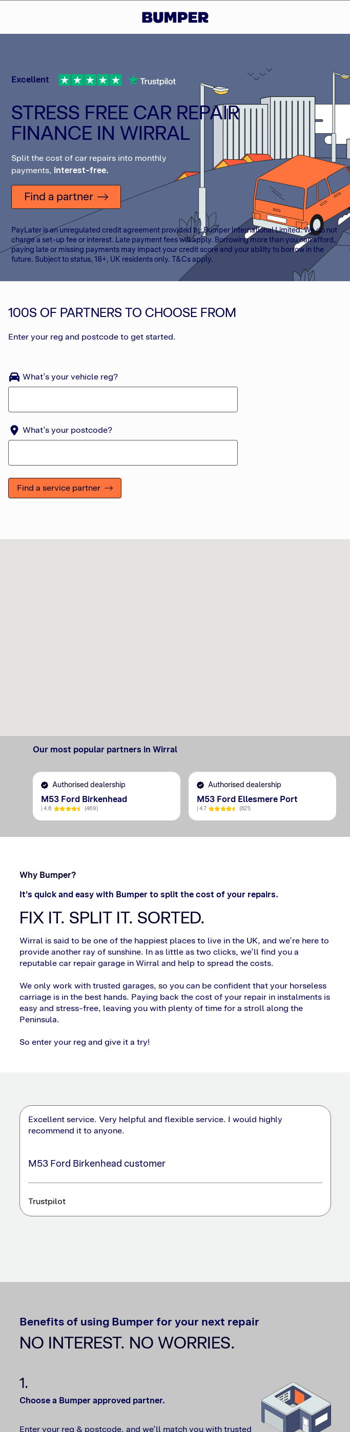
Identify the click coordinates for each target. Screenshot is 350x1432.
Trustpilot (47, 1206)
